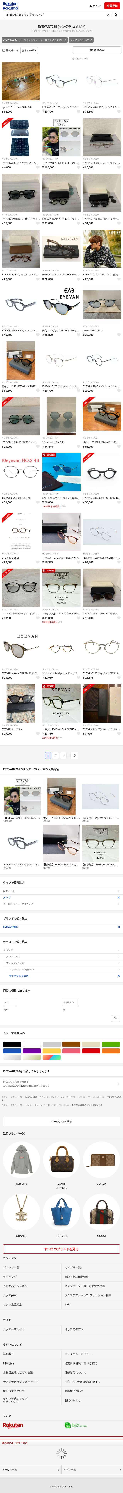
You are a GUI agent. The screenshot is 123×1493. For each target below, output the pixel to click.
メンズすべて (63, 956)
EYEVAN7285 (61, 927)
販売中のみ (10, 50)
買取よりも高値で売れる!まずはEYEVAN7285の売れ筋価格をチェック (61, 1083)
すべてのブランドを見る (61, 1249)
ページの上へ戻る (61, 1121)
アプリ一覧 (69, 1469)
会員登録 (112, 5)
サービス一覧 (9, 1469)
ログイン (95, 5)
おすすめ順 (29, 50)
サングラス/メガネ (81, 40)
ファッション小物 (63, 963)
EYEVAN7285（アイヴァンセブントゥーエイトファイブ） (35, 40)
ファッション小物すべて (64, 969)
